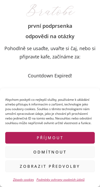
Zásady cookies (23, 179)
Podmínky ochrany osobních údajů (60, 179)
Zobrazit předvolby (50, 166)
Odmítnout (50, 152)
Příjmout (50, 137)
